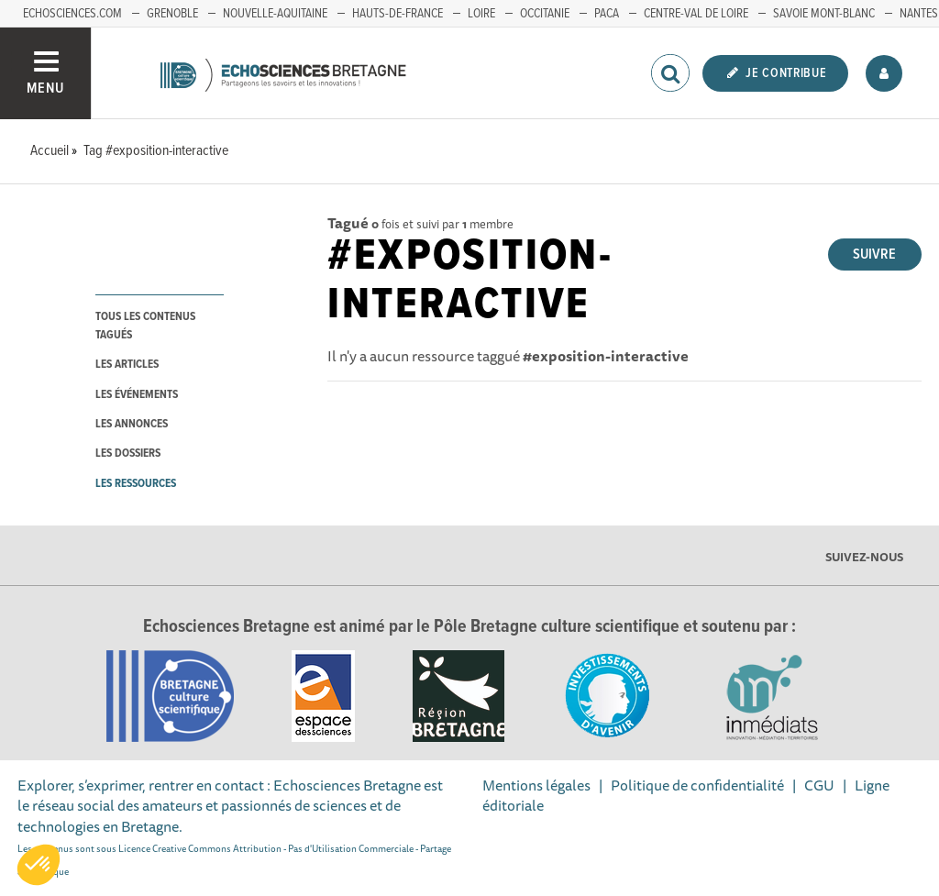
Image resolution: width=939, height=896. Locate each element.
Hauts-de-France (397, 14)
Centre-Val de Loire (696, 14)
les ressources (135, 484)
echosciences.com (72, 14)
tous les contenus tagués (145, 325)
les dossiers (127, 453)
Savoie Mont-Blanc (824, 14)
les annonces (131, 424)
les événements (136, 395)
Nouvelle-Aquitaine (275, 14)
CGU (819, 785)
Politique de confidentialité (697, 785)
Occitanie (544, 14)
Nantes (919, 14)
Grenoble (172, 14)
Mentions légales (536, 785)
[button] (39, 865)
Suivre (874, 254)
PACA (606, 14)
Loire (481, 14)
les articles (127, 364)
